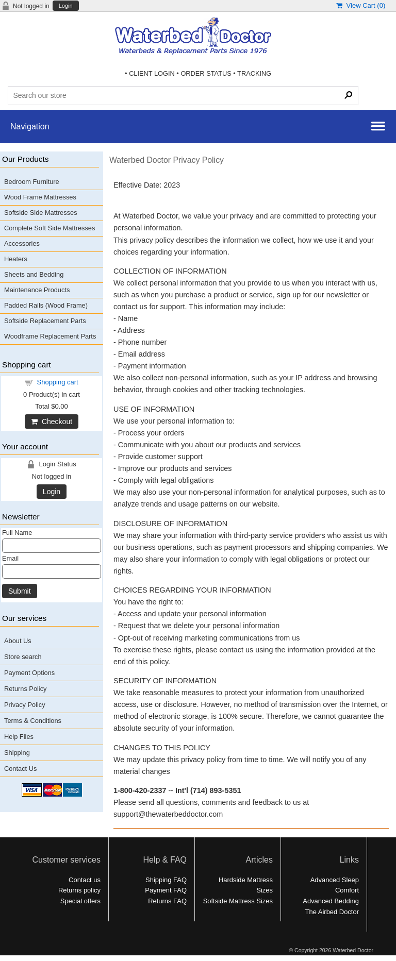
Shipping (17, 752)
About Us (17, 641)
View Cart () (360, 5)
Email (10, 558)
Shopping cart (57, 382)
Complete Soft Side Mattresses (49, 228)
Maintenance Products (37, 290)
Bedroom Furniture (31, 182)
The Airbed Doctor (332, 912)
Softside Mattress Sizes (238, 901)
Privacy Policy (24, 705)
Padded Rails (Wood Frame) (46, 305)
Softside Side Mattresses (40, 212)
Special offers (80, 901)
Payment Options (29, 673)
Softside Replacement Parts (45, 321)
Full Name (17, 532)
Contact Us (20, 768)
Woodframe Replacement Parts (50, 336)
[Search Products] (182, 95)
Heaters (15, 259)
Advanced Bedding (331, 901)
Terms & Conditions (32, 720)
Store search (23, 657)
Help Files (19, 736)
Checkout (51, 421)
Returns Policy (25, 689)
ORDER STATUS (205, 73)
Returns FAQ (167, 901)
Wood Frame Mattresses (40, 197)
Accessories (22, 243)
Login (66, 6)
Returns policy (79, 890)
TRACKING (254, 73)
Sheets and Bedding (33, 274)
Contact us (85, 880)
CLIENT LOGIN (152, 73)
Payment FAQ (166, 890)
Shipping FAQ (166, 880)
